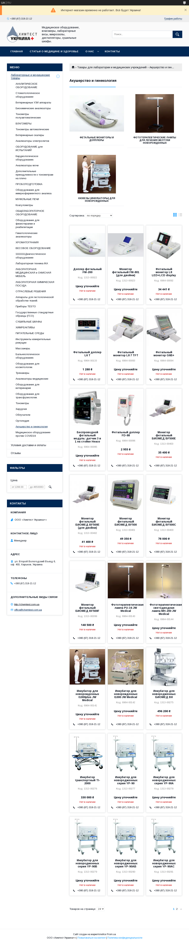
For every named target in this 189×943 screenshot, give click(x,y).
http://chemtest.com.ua (26, 604)
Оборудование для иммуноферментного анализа (33, 191)
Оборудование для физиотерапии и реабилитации (27, 224)
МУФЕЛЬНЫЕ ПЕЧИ (27, 199)
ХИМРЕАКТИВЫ (25, 327)
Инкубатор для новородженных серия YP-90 (126, 780)
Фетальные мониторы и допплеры (97, 139)
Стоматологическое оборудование (28, 95)
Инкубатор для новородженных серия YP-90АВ (126, 863)
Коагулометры (24, 205)
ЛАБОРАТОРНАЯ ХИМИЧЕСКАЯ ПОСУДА (35, 284)
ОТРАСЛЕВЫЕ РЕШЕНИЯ (31, 291)
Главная (16, 51)
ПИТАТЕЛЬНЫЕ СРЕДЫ (30, 333)
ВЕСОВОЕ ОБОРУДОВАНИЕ (33, 248)
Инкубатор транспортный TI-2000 (87, 780)
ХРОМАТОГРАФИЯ (27, 242)
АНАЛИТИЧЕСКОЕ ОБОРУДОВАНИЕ (26, 85)
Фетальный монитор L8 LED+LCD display (164, 272)
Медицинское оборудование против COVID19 (33, 434)
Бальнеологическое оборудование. (28, 356)
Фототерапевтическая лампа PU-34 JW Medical (125, 607)
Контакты (112, 51)
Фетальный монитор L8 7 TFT (125, 354)
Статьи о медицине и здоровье (54, 51)
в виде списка (180, 215)
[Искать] (177, 34)
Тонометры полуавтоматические (28, 116)
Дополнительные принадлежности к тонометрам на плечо (34, 175)
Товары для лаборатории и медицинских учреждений (112, 67)
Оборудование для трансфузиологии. (27, 396)
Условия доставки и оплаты (28, 445)
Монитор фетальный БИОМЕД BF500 (126, 521)
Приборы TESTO (26, 306)
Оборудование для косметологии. (27, 365)
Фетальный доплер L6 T (87, 354)
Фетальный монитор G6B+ (164, 354)
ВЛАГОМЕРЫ (23, 123)
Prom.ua (111, 934)
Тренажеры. (23, 372)
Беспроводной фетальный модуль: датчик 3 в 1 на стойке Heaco (87, 437)
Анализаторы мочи (27, 165)
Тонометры (22, 403)
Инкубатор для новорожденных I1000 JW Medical (126, 694)
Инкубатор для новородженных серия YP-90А (164, 780)
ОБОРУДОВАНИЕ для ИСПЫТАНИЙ (29, 148)
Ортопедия (22, 420)
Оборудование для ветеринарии (27, 386)
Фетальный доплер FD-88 (126, 434)
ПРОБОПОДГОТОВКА (29, 184)
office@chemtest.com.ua (28, 609)
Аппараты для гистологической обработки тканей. (35, 299)
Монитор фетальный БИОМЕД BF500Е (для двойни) (87, 523)
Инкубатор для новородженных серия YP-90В (87, 863)
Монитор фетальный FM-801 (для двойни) (125, 272)
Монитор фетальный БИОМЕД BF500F (87, 607)
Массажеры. (23, 348)
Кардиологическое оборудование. (27, 158)
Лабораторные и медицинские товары (30, 76)
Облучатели (23, 414)
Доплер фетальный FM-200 (87, 271)
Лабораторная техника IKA (32, 263)
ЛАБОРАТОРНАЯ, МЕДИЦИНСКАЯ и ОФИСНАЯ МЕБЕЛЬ (33, 273)
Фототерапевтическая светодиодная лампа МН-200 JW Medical (164, 609)
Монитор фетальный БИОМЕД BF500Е (164, 435)
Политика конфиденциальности (124, 937)
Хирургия (21, 409)
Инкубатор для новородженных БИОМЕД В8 (164, 694)
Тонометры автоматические (32, 129)
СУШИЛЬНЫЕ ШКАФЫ (29, 321)
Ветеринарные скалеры (30, 135)
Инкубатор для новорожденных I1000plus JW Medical (87, 695)
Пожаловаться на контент (92, 937)
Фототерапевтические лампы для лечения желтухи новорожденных (154, 140)
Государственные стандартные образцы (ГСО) (34, 314)
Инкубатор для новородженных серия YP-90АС (164, 863)
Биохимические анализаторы (33, 108)
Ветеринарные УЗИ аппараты (33, 102)
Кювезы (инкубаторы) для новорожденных (96, 199)
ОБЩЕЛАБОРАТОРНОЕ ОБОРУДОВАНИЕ (30, 212)
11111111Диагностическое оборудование (31, 255)
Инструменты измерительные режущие (33, 341)
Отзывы (16, 453)
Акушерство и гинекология (32, 426)
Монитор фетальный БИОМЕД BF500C (164, 521)
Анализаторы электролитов (32, 140)
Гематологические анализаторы (26, 235)
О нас (89, 51)
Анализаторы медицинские (32, 378)
